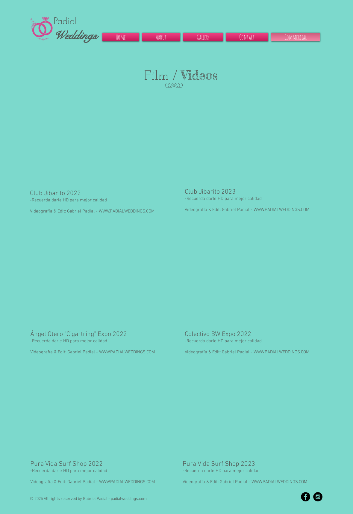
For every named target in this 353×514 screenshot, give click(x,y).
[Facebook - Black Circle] (305, 496)
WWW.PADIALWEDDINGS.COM (126, 211)
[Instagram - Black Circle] (317, 496)
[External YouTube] (100, 138)
